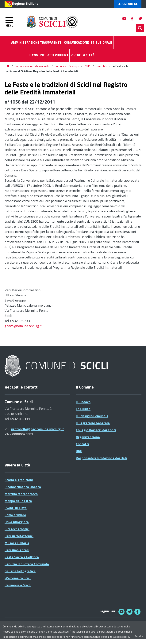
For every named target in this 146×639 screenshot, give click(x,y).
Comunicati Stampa (67, 66)
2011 (87, 66)
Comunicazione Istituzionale (32, 66)
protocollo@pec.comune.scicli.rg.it (37, 429)
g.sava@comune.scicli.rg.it (23, 325)
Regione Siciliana (25, 3)
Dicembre (101, 66)
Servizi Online (127, 4)
